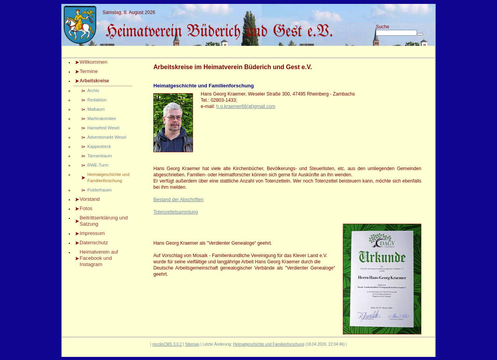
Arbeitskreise (94, 80)
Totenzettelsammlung (175, 212)
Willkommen (93, 62)
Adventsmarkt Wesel (106, 137)
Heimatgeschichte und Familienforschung (108, 177)
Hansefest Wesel (103, 127)
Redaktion (96, 99)
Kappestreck (99, 146)
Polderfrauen (99, 190)
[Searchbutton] (420, 34)
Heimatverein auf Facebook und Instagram (99, 258)
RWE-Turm (97, 165)
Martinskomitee (101, 118)
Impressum (92, 233)
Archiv (93, 90)
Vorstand (90, 199)
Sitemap (192, 344)
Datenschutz (94, 242)
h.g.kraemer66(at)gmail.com (245, 106)
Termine (89, 71)
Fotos (86, 208)
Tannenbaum (99, 155)
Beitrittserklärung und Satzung (104, 221)
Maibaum (96, 109)
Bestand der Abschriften (178, 199)
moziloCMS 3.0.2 (167, 344)
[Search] (396, 33)
